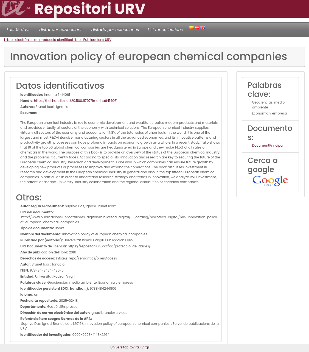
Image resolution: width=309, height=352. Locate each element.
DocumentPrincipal (267, 145)
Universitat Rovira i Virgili (130, 347)
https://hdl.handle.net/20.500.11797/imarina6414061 (75, 100)
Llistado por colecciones (115, 29)
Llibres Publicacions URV (91, 39)
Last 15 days (18, 29)
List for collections (165, 29)
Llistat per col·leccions (61, 29)
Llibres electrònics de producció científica (38, 39)
